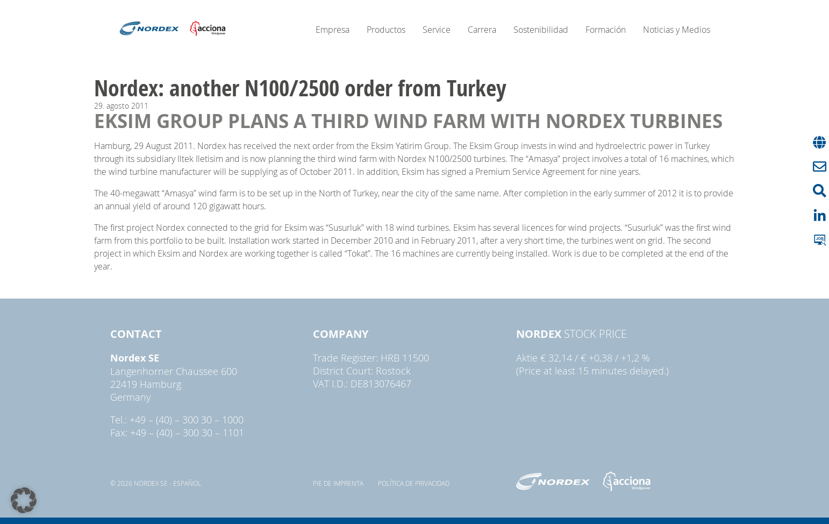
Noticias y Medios (676, 30)
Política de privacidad (413, 483)
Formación (605, 30)
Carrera (482, 30)
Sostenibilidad (540, 30)
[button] (23, 500)
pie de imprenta (338, 483)
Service (437, 30)
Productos (386, 30)
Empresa (332, 30)
